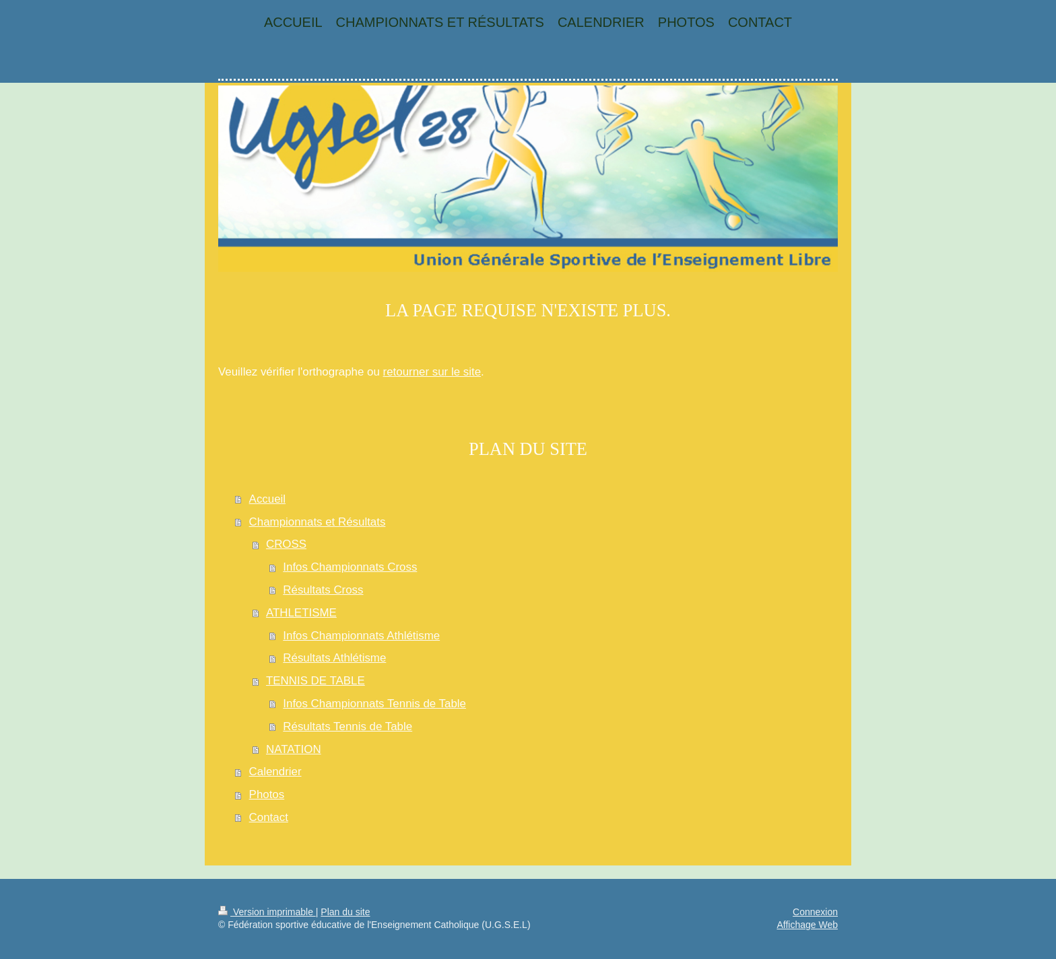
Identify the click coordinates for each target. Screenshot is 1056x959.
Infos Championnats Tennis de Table (374, 703)
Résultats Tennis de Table (347, 726)
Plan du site (345, 912)
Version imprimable (267, 912)
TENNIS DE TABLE (315, 680)
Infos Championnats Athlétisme (361, 635)
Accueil (267, 499)
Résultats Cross (323, 589)
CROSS (286, 544)
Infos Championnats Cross (350, 567)
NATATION (293, 749)
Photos (267, 794)
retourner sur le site (432, 371)
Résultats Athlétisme (334, 657)
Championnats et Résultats (317, 522)
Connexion (815, 912)
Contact (268, 817)
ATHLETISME (301, 612)
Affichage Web (807, 924)
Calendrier (275, 771)
